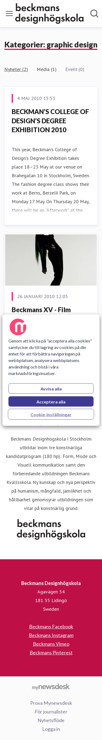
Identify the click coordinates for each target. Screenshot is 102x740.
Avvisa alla (51, 388)
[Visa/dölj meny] (9, 13)
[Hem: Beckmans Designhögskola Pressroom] (49, 13)
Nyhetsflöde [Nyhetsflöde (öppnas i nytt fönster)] (51, 720)
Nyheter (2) (16, 69)
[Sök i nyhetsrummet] (94, 13)
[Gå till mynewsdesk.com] (51, 686)
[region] (50, 370)
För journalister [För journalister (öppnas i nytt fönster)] (51, 712)
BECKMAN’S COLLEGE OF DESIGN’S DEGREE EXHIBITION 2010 (50, 121)
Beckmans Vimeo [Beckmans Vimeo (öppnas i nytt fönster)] (51, 644)
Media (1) (47, 69)
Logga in (51, 729)
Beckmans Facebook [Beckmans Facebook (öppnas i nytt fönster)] (51, 626)
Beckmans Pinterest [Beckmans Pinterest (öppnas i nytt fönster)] (51, 652)
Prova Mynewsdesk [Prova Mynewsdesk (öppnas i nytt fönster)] (51, 703)
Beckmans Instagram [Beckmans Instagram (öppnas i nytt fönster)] (51, 635)
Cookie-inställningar (51, 414)
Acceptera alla (51, 401)
